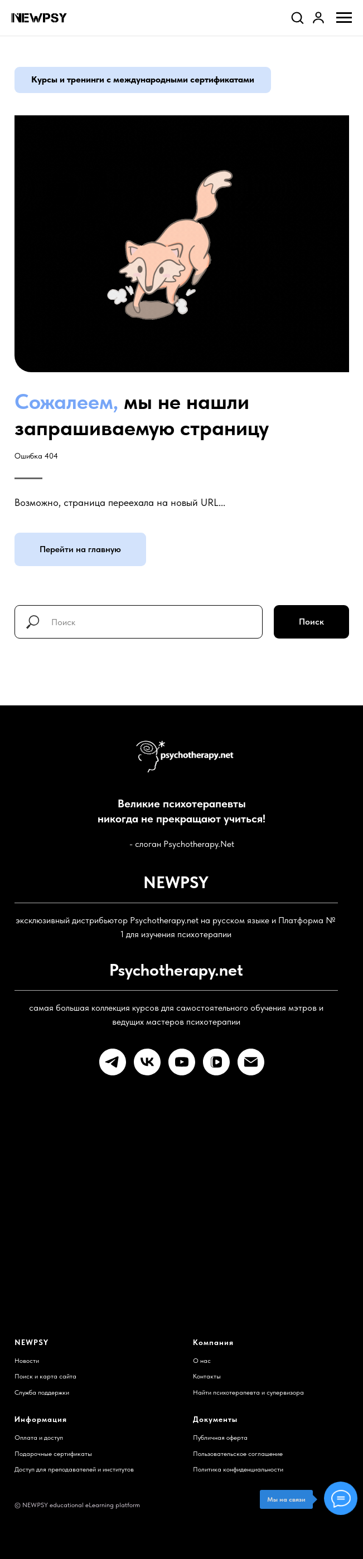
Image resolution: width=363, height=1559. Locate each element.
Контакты (207, 1376)
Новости (26, 1361)
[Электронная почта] (251, 1062)
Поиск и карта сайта (45, 1376)
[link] (318, 17)
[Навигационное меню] (344, 17)
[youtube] (181, 1062)
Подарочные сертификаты (53, 1454)
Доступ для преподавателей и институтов (74, 1469)
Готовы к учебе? (146, 1237)
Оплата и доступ (38, 1437)
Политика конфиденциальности (238, 1469)
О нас (202, 1361)
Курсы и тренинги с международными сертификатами (142, 79)
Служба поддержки (41, 1392)
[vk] (147, 1062)
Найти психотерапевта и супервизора (248, 1392)
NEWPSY (31, 1342)
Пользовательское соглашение (238, 1454)
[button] (297, 17)
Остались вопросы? (158, 1137)
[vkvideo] (216, 1062)
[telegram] (112, 1062)
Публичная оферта (220, 1437)
